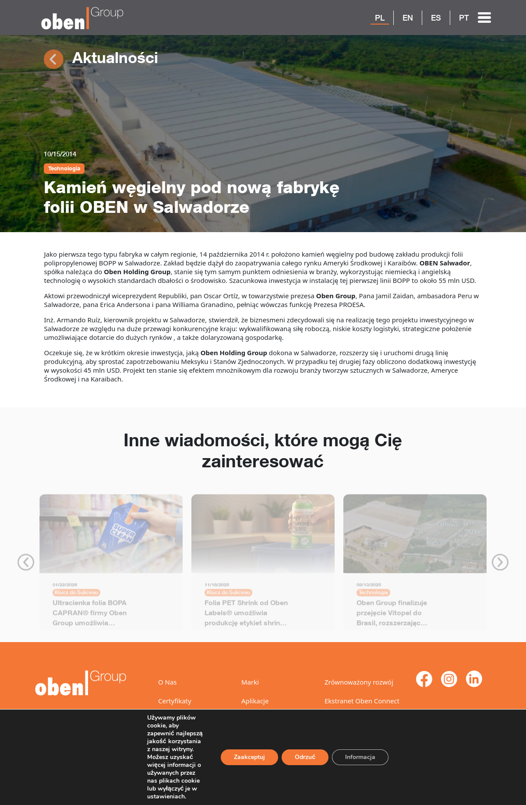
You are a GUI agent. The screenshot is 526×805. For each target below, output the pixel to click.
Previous (26, 565)
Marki (250, 682)
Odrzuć (303, 749)
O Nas (167, 682)
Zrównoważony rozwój (359, 682)
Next (500, 565)
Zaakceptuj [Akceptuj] (248, 749)
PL (380, 17)
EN (407, 17)
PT (464, 17)
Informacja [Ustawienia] (359, 749)
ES (436, 17)
